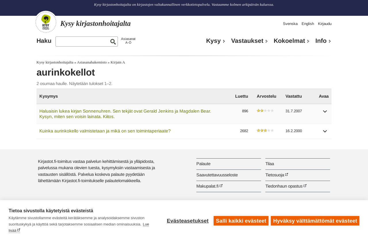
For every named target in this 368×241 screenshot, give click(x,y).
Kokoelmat (289, 40)
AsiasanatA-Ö (128, 40)
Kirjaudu (324, 24)
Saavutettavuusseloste (217, 174)
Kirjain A (118, 62)
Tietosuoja (274, 174)
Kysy (213, 40)
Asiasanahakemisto (92, 62)
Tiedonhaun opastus (283, 186)
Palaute (203, 163)
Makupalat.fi (207, 186)
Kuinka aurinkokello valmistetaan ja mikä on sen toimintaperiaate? (105, 130)
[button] (325, 113)
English (308, 24)
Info (321, 40)
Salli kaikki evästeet (241, 220)
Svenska (290, 24)
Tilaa (269, 163)
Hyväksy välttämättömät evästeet (315, 220)
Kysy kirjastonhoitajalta (55, 62)
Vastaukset (247, 40)
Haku (44, 40)
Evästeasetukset (187, 220)
